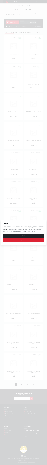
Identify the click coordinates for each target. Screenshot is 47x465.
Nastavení (23, 236)
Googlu (5, 229)
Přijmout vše (23, 240)
